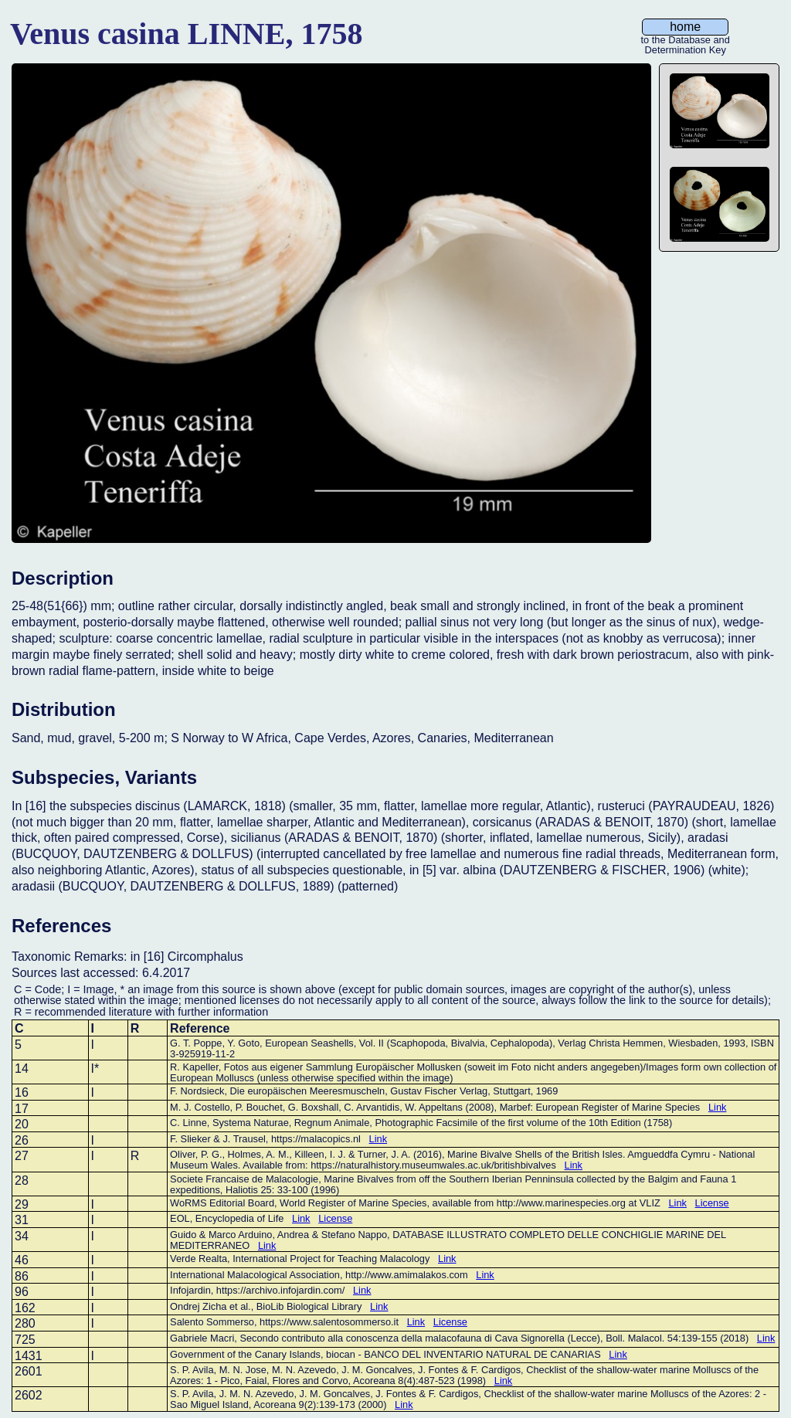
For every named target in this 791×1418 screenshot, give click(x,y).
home (685, 26)
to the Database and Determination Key (685, 41)
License (712, 1203)
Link (717, 1107)
